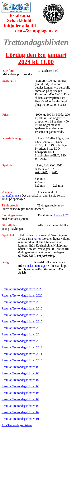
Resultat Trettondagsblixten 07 (20, 379)
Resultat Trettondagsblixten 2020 (22, 295)
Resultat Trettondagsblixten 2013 (22, 341)
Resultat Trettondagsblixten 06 (20, 386)
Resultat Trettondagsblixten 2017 (22, 315)
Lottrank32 (61, 215)
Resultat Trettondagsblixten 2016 (22, 321)
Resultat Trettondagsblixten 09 (20, 366)
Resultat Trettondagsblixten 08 (20, 373)
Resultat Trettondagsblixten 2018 (22, 308)
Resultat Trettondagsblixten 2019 (22, 302)
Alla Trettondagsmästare (17, 425)
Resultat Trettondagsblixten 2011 (22, 353)
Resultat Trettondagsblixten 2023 (22, 289)
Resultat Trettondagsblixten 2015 (22, 328)
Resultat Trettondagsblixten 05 (20, 392)
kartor (37, 238)
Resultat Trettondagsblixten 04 (20, 399)
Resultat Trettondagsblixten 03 (20, 405)
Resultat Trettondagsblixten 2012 (22, 347)
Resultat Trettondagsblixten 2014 (22, 334)
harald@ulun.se (11, 195)
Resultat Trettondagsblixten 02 (20, 412)
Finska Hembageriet (37, 265)
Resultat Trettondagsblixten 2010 (22, 360)
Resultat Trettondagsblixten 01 (20, 418)
